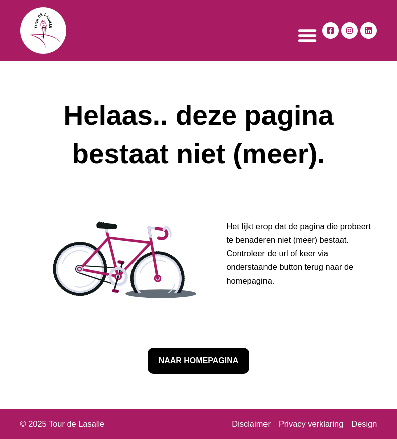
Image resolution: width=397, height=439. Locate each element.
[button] (307, 35)
